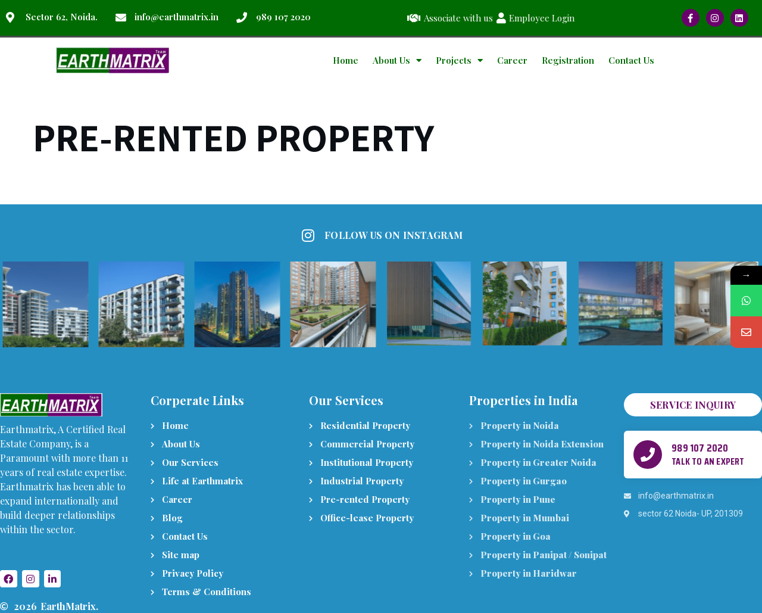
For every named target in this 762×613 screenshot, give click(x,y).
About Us (397, 60)
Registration (568, 60)
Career (512, 60)
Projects (459, 60)
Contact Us (631, 60)
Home (345, 60)
